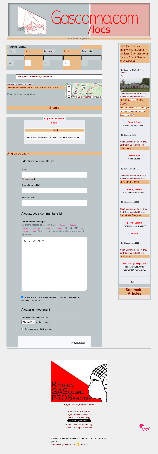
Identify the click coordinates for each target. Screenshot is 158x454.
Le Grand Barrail (129, 181)
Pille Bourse (127, 148)
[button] (83, 88)
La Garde (125, 256)
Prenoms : (49, 51)
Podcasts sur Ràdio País (79, 411)
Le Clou (124, 99)
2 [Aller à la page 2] (132, 282)
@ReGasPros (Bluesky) (79, 417)
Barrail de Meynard (131, 215)
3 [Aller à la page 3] (133, 282)
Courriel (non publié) (30, 185)
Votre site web (27, 198)
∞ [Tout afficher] (137, 282)
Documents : (87, 51)
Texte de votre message (33, 221)
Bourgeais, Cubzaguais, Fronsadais (35, 76)
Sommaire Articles (134, 291)
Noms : (29, 51)
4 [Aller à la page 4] (134, 282)
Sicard (54, 130)
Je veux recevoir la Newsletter (38, 329)
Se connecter (28, 179)
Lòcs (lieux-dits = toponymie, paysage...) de (134, 54)
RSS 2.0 (82, 444)
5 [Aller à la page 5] (136, 282)
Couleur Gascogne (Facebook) (79, 428)
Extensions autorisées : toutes (35, 317)
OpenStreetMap (84, 97)
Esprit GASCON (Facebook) (79, 424)
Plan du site (56, 444)
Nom (23, 169)
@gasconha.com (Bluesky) (79, 414)
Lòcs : (11, 51)
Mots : (68, 51)
